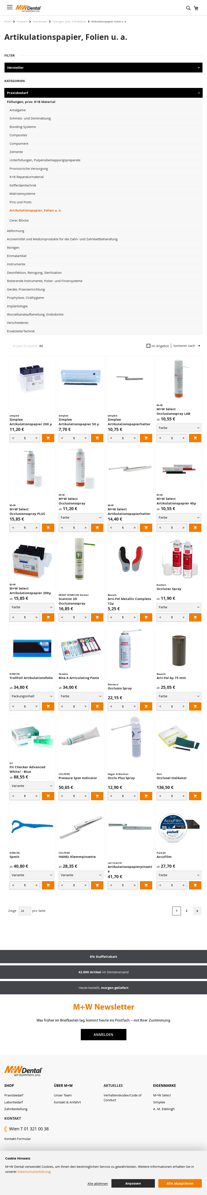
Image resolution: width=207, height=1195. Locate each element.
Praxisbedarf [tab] (17, 93)
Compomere (19, 143)
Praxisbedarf (40, 21)
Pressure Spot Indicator (78, 778)
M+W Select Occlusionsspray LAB (173, 411)
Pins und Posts (20, 202)
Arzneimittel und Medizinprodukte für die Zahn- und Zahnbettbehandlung (62, 239)
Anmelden (103, 1034)
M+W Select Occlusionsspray (72, 501)
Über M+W (63, 1085)
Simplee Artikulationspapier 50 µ (79, 421)
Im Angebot (158, 346)
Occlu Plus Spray (121, 778)
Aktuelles (113, 1085)
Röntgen (13, 247)
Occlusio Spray (120, 688)
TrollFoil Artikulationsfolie (31, 678)
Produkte (22, 21)
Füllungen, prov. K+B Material (69, 21)
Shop (9, 1085)
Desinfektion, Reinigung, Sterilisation (34, 272)
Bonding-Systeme (23, 126)
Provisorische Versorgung (29, 168)
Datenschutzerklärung (34, 1171)
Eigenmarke (164, 1085)
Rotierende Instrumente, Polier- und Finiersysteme (44, 281)
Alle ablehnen (98, 1183)
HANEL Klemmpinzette (77, 856)
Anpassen (133, 1183)
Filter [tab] (9, 55)
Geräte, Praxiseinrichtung (26, 289)
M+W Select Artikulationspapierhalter (129, 511)
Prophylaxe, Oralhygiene (25, 297)
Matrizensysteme (22, 193)
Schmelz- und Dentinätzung (30, 118)
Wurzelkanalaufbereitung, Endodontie (35, 314)
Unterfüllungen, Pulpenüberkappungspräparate (45, 160)
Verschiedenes (17, 322)
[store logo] (28, 8)
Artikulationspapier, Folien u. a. (35, 210)
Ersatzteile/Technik (21, 331)
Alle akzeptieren (180, 1183)
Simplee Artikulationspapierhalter (129, 421)
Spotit (15, 856)
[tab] (29, 1086)
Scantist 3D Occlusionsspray (72, 601)
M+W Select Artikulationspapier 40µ (176, 501)
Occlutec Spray (169, 589)
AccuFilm (164, 856)
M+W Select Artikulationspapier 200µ (30, 590)
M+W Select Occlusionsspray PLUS (27, 511)
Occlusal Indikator (172, 778)
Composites (18, 135)
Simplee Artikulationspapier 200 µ (31, 421)
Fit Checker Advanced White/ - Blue (27, 769)
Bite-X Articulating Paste (79, 678)
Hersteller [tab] (15, 67)
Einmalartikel (16, 256)
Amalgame (18, 110)
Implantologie (17, 306)
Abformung (15, 231)
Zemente (16, 152)
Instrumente (16, 264)
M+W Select (162, 1095)
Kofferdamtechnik (23, 185)
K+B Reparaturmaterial (27, 177)
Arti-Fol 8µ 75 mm (171, 678)
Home (7, 21)
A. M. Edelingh (164, 1109)
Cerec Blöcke (19, 220)
